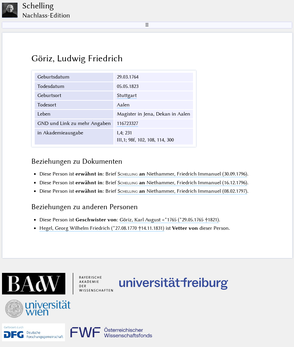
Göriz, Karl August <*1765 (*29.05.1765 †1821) (169, 220)
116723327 (127, 123)
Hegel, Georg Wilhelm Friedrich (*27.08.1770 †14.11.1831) (101, 228)
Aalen (123, 105)
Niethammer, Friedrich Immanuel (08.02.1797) (182, 191)
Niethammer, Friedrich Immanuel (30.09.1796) (182, 174)
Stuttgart (127, 95)
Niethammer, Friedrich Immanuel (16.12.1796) (182, 183)
